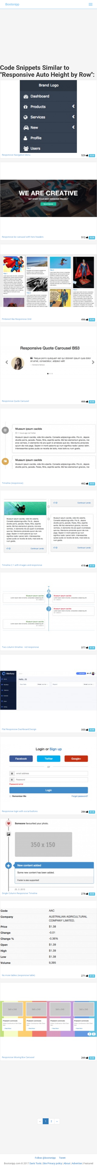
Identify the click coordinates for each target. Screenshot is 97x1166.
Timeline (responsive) (12, 483)
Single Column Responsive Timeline (19, 893)
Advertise (77, 1163)
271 (84, 975)
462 (84, 483)
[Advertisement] (48, 33)
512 (84, 237)
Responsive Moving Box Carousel (18, 1057)
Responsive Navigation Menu (16, 155)
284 (84, 811)
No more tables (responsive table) (18, 975)
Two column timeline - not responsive (20, 647)
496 (84, 319)
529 (84, 155)
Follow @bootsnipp (45, 1157)
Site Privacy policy (52, 1163)
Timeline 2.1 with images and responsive (22, 565)
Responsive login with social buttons (20, 811)
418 (84, 565)
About (67, 1163)
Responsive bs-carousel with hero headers (23, 237)
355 (84, 729)
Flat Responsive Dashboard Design (19, 729)
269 (84, 1057)
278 (84, 893)
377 (84, 647)
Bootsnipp (12, 4)
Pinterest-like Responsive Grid (16, 319)
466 (84, 401)
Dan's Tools (35, 1163)
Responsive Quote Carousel (15, 401)
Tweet (62, 1157)
